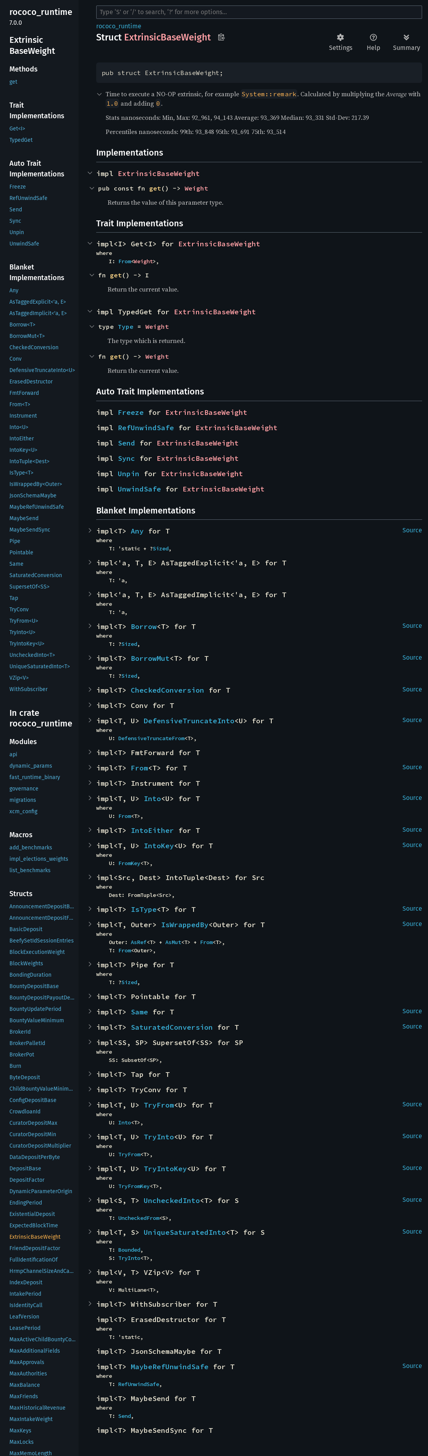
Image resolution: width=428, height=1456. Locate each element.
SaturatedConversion (172, 1027)
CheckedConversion (167, 690)
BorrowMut (150, 658)
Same (139, 1011)
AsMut (173, 942)
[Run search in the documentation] (259, 12)
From (124, 261)
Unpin (128, 473)
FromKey (129, 863)
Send (126, 442)
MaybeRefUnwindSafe (170, 1366)
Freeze (131, 412)
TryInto (159, 1136)
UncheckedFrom (138, 1217)
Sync (126, 458)
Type (126, 326)
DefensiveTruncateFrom (151, 738)
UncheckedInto (172, 1200)
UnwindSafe (139, 488)
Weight (196, 188)
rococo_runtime (118, 26)
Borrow (144, 626)
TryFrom (159, 1104)
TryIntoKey (165, 1168)
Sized (160, 548)
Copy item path (221, 37)
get (155, 188)
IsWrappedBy (185, 924)
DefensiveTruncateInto (189, 720)
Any (137, 530)
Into (152, 798)
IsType (144, 909)
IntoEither (152, 830)
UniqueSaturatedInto (185, 1232)
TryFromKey (134, 1186)
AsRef (138, 942)
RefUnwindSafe (146, 427)
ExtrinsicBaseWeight (159, 173)
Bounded (129, 1249)
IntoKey (159, 845)
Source (412, 530)
